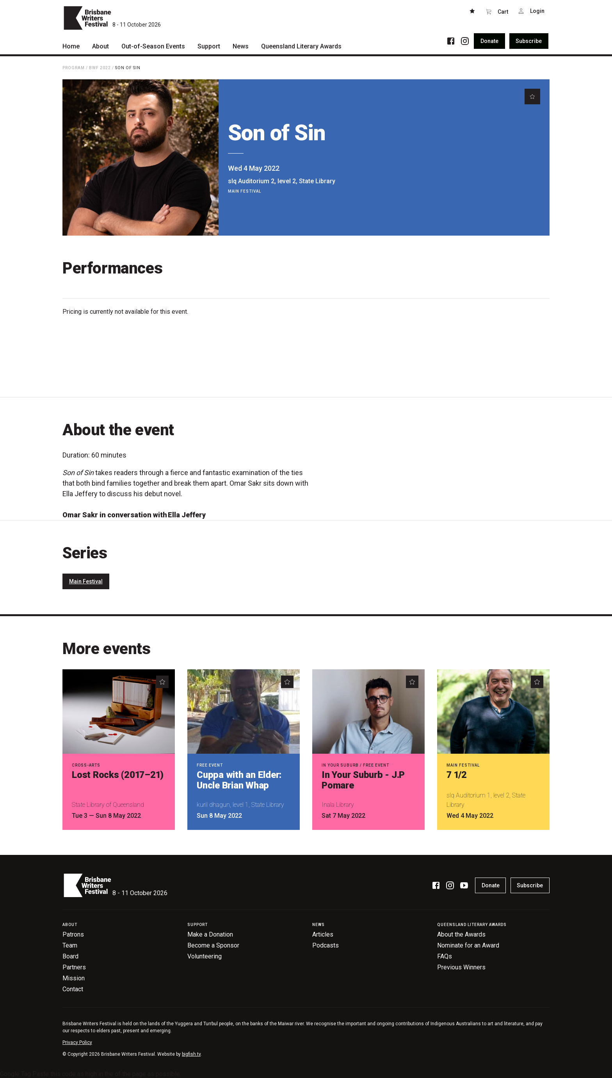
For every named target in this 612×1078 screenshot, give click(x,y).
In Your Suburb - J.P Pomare (363, 780)
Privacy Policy (77, 1042)
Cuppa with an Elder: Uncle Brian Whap (239, 780)
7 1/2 (457, 774)
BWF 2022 (100, 68)
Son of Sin (128, 68)
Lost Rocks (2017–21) (118, 774)
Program (73, 68)
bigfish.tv (191, 1054)
